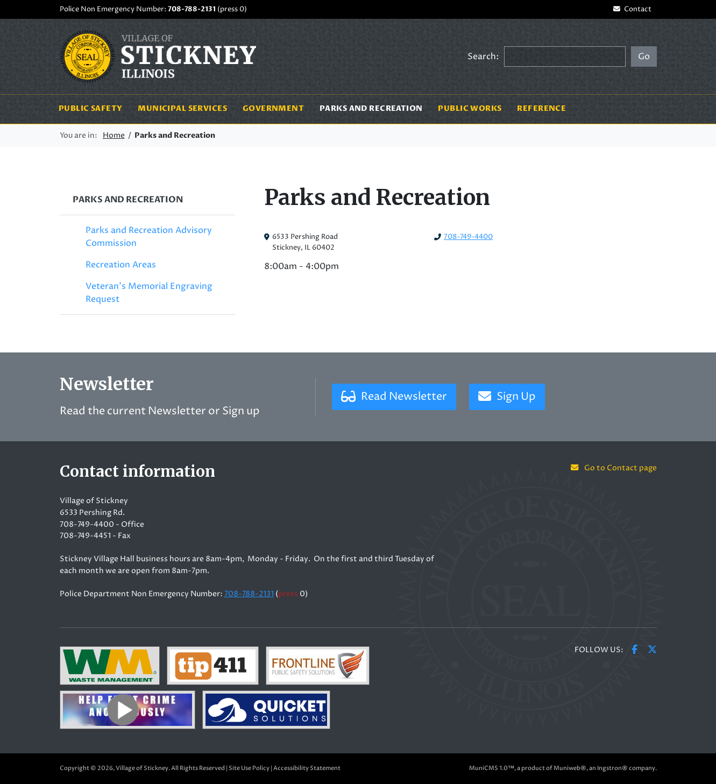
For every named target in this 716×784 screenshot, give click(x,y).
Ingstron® (612, 768)
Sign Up (507, 397)
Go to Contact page (613, 468)
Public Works (469, 108)
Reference (541, 108)
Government (273, 108)
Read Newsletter (394, 397)
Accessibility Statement (307, 768)
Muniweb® (570, 768)
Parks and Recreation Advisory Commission (149, 236)
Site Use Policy (249, 768)
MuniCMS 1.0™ (491, 768)
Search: (483, 56)
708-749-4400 (468, 237)
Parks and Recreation (375, 108)
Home (114, 135)
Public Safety (91, 108)
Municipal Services (182, 108)
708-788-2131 (192, 9)
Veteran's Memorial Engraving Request (149, 292)
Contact (632, 9)
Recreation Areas (121, 265)
